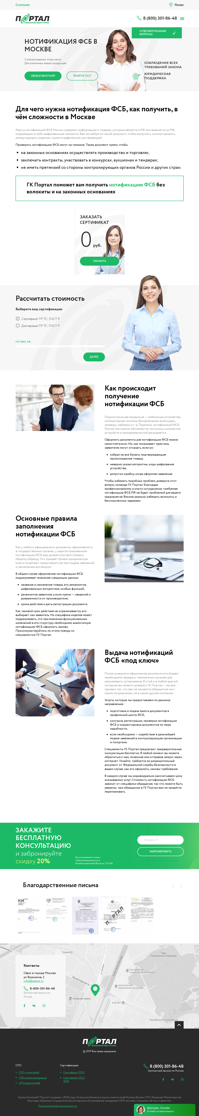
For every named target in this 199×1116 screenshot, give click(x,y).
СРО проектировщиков (33, 1078)
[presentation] (173, 885)
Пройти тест (82, 76)
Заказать (99, 261)
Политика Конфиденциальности (157, 860)
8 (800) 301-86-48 (160, 18)
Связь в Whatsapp (43, 76)
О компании (23, 5)
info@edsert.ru (33, 981)
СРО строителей (29, 1073)
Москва (179, 5)
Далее (94, 357)
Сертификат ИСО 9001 (74, 1080)
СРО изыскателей (29, 1083)
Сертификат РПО (74, 1073)
